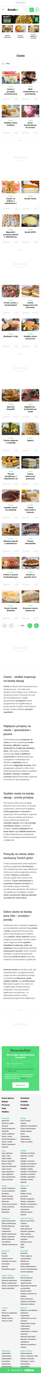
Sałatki (24, 1108)
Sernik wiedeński (27, 1272)
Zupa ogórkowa (7, 1174)
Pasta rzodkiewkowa (28, 1266)
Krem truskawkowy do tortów (30, 125)
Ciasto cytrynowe (8, 1207)
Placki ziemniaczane (28, 1129)
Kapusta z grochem (28, 1231)
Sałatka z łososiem (28, 1161)
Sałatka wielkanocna (9, 1245)
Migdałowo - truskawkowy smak (30, 409)
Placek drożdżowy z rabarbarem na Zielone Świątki (11, 477)
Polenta (23, 1215)
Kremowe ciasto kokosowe (30, 609)
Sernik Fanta (30, 198)
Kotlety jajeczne (26, 1353)
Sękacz (30, 440)
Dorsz (23, 1134)
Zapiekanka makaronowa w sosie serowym (28, 1318)
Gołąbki (23, 1188)
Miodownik (6, 1209)
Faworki (5, 1256)
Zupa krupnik (6, 1158)
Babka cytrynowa (8, 1237)
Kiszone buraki (26, 1291)
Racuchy (5, 1126)
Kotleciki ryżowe (26, 1212)
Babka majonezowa (9, 1283)
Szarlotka (5, 1194)
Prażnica (5, 1147)
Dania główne (8, 1098)
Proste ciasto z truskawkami (11, 304)
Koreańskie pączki (8, 1269)
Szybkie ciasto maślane (10, 124)
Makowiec (5, 1201)
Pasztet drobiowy (8, 1226)
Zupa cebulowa (7, 1180)
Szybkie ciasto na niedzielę (10, 508)
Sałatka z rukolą (27, 1169)
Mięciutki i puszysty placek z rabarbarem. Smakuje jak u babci (10, 237)
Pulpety (23, 1123)
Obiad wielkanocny (9, 1223)
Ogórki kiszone (26, 1283)
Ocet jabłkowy (26, 1280)
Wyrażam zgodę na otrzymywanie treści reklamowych (18, 1070)
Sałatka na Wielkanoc (29, 1172)
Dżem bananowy (27, 1299)
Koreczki (5, 1266)
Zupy (4, 1108)
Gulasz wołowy (7, 1318)
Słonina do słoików (28, 1304)
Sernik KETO (30, 232)
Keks (22, 1247)
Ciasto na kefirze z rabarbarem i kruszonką (11, 202)
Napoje (5, 1101)
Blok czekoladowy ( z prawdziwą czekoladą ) (30, 92)
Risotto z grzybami (27, 1199)
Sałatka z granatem (28, 1177)
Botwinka (24, 1253)
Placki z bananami (8, 1144)
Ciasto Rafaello (7, 1199)
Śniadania (25, 1098)
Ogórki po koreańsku (28, 1302)
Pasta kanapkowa (8, 1129)
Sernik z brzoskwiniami (29, 1269)
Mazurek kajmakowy (9, 1280)
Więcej (23, 1078)
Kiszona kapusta (27, 1278)
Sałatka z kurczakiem (29, 1164)
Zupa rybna (25, 1226)
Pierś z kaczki (26, 1121)
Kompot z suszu (26, 1242)
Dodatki (24, 1101)
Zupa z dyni (6, 1156)
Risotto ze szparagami (29, 1204)
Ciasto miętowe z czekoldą (10, 441)
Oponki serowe (7, 1259)
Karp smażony (26, 1234)
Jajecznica (5, 1121)
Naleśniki (5, 1131)
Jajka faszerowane (8, 1221)
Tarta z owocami (8, 1278)
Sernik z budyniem (8, 1188)
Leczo (4, 1310)
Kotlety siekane (26, 1131)
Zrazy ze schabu (26, 1142)
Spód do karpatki (11, 408)
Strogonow (6, 1316)
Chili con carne (7, 1321)
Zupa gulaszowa (8, 1172)
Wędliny (5, 1112)
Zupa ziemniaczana (9, 1166)
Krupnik (23, 1191)
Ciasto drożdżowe (8, 1191)
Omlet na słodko (8, 1123)
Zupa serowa (6, 1169)
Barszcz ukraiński (8, 1161)
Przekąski (25, 1105)
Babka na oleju (7, 1196)
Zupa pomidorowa (8, 1177)
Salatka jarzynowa (27, 1166)
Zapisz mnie (20, 1085)
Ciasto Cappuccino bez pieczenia (30, 305)
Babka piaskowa (8, 1239)
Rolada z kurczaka (27, 1359)
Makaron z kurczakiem (29, 1126)
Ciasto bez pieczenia (9, 1204)
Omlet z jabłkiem (8, 1134)
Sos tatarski (6, 1242)
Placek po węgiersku (9, 1313)
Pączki (4, 1253)
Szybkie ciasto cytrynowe (30, 337)
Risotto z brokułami (28, 1201)
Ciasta (10, 87)
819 (22, 626)
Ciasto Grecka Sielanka (10, 609)
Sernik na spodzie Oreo (30, 575)
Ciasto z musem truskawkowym (10, 575)
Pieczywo (6, 1105)
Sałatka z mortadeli (28, 1174)
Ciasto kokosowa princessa (30, 476)
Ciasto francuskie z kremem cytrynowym (30, 511)
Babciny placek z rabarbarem (11, 542)
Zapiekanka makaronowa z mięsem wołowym (29, 1331)
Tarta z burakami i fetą (29, 1356)
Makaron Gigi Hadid (28, 1337)
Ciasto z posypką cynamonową (10, 91)
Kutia (22, 1245)
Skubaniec (5, 1212)
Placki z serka (7, 1136)
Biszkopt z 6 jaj (11, 336)
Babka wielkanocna (9, 1234)
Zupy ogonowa (7, 1153)
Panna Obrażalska (30, 542)
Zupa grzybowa (26, 1229)
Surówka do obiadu (28, 1153)
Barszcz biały (7, 1164)
